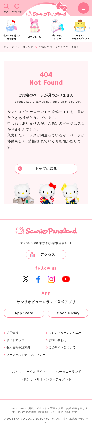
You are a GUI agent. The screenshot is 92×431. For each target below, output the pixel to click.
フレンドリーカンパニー (65, 332)
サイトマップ (15, 340)
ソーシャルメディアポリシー (25, 354)
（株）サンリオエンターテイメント (46, 379)
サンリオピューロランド (18, 47)
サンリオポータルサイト (28, 371)
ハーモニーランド (68, 371)
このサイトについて (62, 347)
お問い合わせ (58, 340)
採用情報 (12, 332)
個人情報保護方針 (18, 347)
